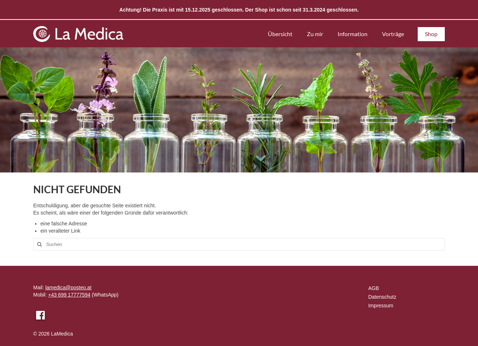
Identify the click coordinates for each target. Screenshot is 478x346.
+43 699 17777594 (69, 295)
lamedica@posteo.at (68, 287)
